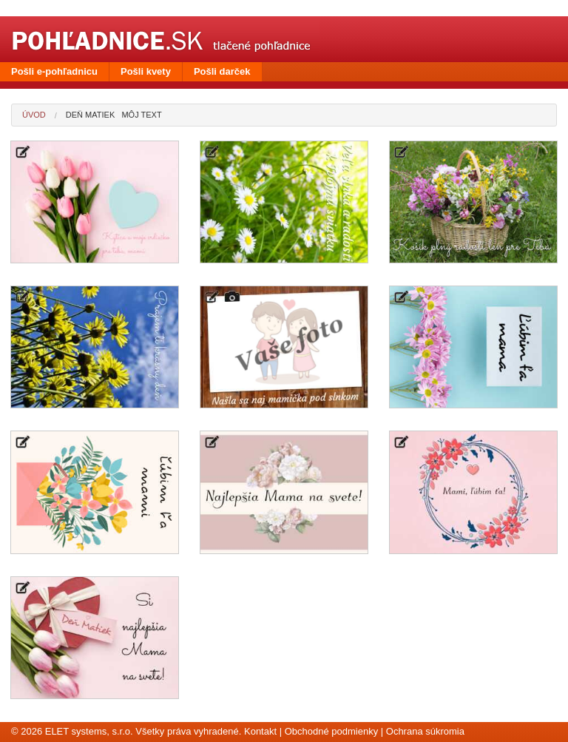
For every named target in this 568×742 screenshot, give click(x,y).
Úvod (34, 114)
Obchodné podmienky (331, 731)
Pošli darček (222, 71)
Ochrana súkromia (425, 731)
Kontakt (260, 731)
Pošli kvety (146, 71)
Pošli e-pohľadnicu (54, 71)
